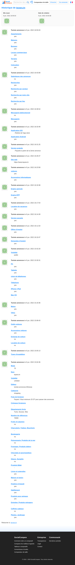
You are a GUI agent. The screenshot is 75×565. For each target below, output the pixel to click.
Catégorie (14, 391)
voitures (14, 171)
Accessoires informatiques (21, 177)
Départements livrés (18, 409)
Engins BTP (15, 195)
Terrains (14, 59)
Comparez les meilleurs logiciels (24, 544)
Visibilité (14, 252)
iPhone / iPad (16, 289)
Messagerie (15, 119)
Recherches (15, 82)
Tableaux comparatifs (21, 546)
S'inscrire (53, 2)
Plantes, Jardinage (18, 515)
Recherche (28, 2)
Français (71, 2)
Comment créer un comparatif (23, 541)
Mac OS (14, 295)
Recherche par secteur (19, 89)
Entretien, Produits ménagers (22, 502)
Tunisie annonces (17, 30)
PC (12, 264)
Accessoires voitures (19, 330)
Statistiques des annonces (21, 76)
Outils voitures (16, 324)
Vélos (13, 313)
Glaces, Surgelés (17, 459)
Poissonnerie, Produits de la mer (23, 440)
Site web (14, 159)
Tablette (14, 270)
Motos (13, 306)
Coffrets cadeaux (17, 509)
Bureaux (14, 46)
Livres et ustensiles (18, 471)
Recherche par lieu (18, 101)
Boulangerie (15, 434)
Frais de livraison (17, 397)
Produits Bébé (16, 465)
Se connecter (63, 2)
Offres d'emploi (16, 229)
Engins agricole (17, 189)
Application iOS (17, 130)
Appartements (16, 34)
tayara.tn (20, 8)
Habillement (15, 490)
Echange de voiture (18, 337)
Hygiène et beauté (17, 484)
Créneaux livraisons (18, 403)
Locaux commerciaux (19, 52)
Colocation (15, 65)
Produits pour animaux (19, 496)
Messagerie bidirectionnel (20, 113)
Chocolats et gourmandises (21, 453)
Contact (39, 546)
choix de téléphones (18, 276)
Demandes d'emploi (18, 241)
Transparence (41, 541)
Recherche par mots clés (20, 95)
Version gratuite (17, 148)
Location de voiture (18, 343)
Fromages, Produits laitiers (21, 446)
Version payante (17, 218)
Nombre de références (19, 415)
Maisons (14, 40)
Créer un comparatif (31, 2)
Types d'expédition (18, 354)
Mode (13, 366)
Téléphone (15, 282)
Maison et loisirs (17, 478)
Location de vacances (19, 206)
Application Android (18, 137)
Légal (39, 544)
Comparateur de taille (41, 2)
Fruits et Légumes (17, 422)
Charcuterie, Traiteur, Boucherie (23, 428)
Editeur (13, 384)
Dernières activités (55, 541)
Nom (12, 372)
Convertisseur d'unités (21, 549)
